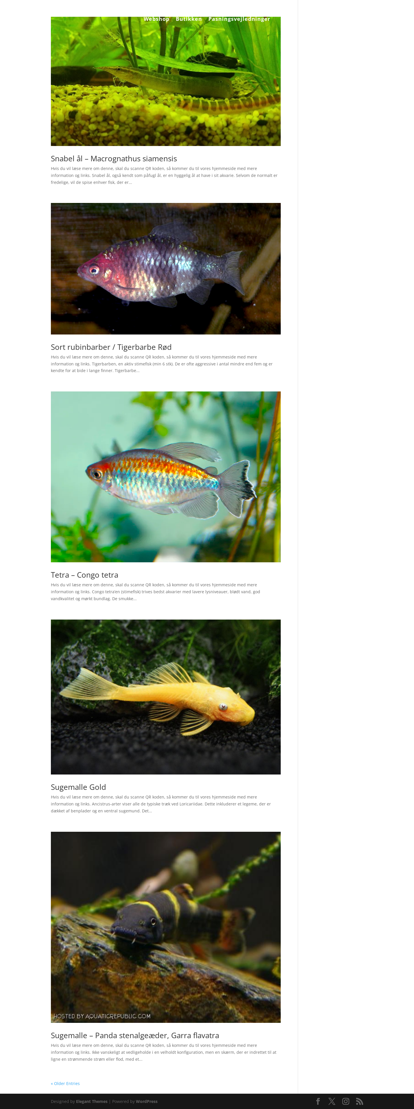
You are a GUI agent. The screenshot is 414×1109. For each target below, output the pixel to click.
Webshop (156, 19)
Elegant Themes (92, 1101)
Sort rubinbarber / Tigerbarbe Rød (111, 347)
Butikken (189, 19)
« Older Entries (65, 1083)
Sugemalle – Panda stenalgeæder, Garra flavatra (135, 1035)
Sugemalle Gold (78, 787)
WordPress (147, 1101)
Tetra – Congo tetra (84, 575)
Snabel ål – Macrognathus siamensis (114, 158)
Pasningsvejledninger (239, 19)
